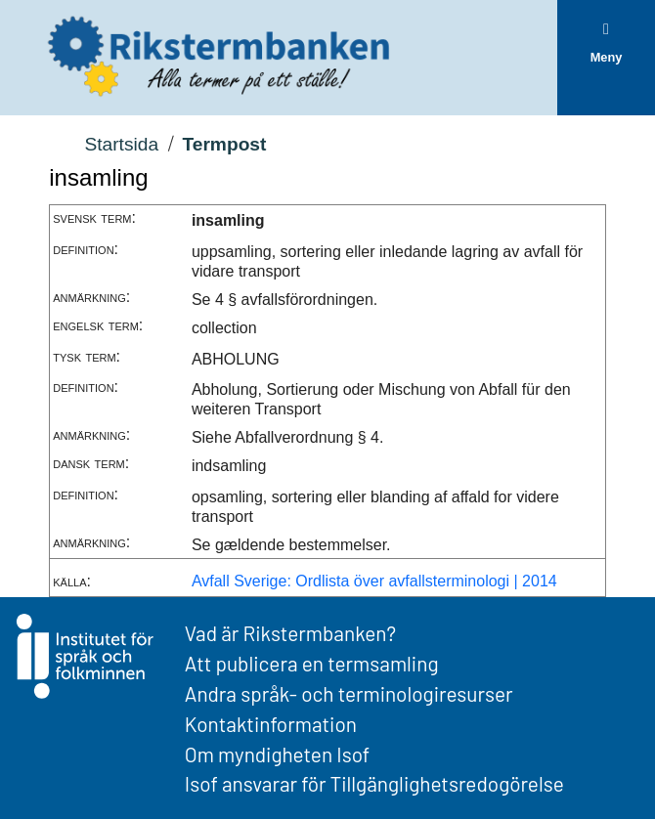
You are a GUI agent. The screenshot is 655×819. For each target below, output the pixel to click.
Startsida (121, 144)
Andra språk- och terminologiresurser (349, 693)
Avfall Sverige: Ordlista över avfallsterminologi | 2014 (374, 581)
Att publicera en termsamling (312, 663)
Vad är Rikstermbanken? (290, 633)
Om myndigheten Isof (277, 754)
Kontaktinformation (271, 723)
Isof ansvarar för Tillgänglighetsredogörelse (374, 783)
